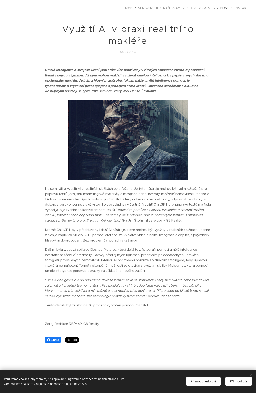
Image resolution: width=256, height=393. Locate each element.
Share (53, 340)
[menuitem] (126, 8)
